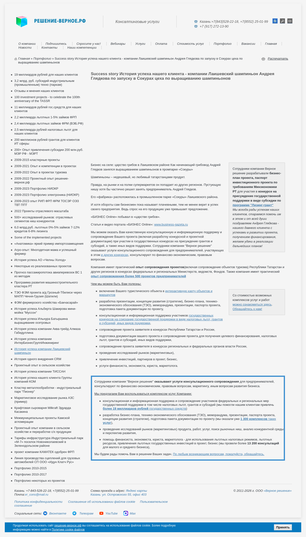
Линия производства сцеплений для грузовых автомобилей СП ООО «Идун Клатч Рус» (47, 460)
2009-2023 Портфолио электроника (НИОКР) (46, 195)
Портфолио (222, 43)
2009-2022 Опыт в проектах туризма (40, 172)
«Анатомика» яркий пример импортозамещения (48, 243)
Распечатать (278, 58)
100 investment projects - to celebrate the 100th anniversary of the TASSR (47, 99)
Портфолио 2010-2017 (30, 474)
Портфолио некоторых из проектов (39, 480)
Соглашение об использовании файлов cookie (101, 501)
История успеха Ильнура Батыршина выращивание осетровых (41, 320)
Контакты (50, 47)
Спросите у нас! (88, 43)
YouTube (108, 513)
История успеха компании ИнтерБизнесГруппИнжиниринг (36, 341)
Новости (25, 47)
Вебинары (118, 43)
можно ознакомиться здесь (252, 304)
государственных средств (144, 408)
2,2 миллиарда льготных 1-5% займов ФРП (45, 117)
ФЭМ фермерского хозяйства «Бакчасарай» (46, 302)
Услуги (140, 43)
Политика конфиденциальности (38, 501)
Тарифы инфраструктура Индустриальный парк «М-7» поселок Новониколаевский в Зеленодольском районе (48, 441)
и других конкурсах (114, 255)
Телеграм (82, 513)
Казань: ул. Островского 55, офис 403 (119, 494)
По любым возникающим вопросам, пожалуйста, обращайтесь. (218, 454)
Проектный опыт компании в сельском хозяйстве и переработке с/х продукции (42, 430)
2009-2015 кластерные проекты (37, 160)
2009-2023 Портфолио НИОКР (36, 188)
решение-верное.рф (68, 525)
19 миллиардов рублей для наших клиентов (46, 74)
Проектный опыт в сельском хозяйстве (42, 365)
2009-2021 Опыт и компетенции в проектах (45, 166)
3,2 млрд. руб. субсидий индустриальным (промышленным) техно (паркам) (44, 82)
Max (129, 513)
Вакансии (248, 43)
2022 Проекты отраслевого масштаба (41, 211)
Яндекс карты (136, 490)
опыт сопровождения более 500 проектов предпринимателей (138, 276)
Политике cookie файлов (68, 529)
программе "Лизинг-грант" (253, 205)
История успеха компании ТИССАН (39, 371)
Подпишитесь (56, 43)
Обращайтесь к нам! (247, 309)
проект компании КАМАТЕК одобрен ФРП (44, 452)
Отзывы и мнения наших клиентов (39, 91)
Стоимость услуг (190, 43)
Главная (271, 43)
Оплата (161, 43)
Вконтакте (54, 513)
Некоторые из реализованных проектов (42, 266)
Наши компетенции (82, 47)
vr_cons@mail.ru (36, 494)
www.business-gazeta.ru (171, 224)
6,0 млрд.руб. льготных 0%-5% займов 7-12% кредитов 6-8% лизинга (47, 229)
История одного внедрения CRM (37, 359)
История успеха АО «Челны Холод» (40, 260)
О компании (27, 43)
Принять (283, 527)
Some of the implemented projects (37, 237)
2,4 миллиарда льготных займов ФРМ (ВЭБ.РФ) (48, 123)
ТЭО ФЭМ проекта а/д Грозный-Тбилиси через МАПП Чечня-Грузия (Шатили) (48, 294)
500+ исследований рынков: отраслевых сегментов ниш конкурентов (43, 219)
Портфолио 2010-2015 (30, 468)
